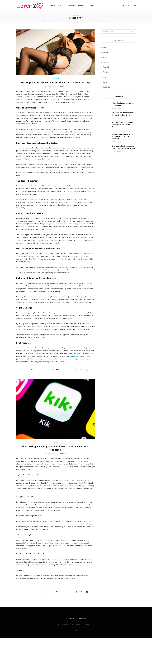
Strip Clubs (106, 87)
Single (91, 6)
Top (76, 630)
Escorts (56, 78)
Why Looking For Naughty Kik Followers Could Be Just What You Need (56, 448)
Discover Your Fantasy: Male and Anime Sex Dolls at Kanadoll (122, 136)
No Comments (61, 86)
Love (53, 6)
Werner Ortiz (30, 370)
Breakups (81, 6)
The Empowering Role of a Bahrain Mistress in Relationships (56, 82)
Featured (106, 67)
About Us (82, 618)
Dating (60, 6)
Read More (56, 370)
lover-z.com (88, 624)
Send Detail (70, 618)
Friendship (71, 6)
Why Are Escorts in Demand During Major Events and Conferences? (122, 124)
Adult (104, 47)
